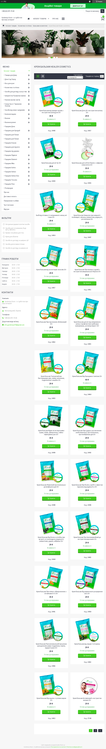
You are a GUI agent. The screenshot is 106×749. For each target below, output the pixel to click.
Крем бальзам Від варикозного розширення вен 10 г (87, 593)
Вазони (7, 118)
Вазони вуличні (10, 122)
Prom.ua (62, 745)
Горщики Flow (10, 184)
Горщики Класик (10, 143)
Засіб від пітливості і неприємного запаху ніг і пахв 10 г (51, 216)
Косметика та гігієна (25, 26)
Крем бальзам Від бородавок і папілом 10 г (87, 376)
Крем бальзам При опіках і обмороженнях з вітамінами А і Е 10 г (51, 593)
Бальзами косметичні (40, 26)
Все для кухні (9, 83)
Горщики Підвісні (11, 155)
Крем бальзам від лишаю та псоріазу (87, 644)
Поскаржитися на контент (58, 747)
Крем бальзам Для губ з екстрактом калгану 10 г (87, 111)
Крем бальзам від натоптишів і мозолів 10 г (51, 270)
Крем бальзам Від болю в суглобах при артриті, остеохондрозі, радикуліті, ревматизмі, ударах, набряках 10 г (51, 539)
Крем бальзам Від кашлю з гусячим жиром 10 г (51, 699)
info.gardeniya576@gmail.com (14, 325)
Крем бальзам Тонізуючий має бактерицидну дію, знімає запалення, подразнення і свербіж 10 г (51, 378)
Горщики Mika (9, 163)
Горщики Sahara (10, 172)
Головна (28, 18)
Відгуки (6, 209)
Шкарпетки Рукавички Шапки (15, 96)
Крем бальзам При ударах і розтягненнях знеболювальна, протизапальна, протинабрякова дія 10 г (87, 432)
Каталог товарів (39, 19)
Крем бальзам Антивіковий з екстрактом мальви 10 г (87, 699)
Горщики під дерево (12, 151)
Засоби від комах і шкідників (15, 110)
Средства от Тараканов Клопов (13, 105)
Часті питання (9, 205)
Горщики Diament (11, 159)
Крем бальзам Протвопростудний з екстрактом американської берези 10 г (87, 271)
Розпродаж (9, 188)
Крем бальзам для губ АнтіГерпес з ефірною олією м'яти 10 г (87, 164)
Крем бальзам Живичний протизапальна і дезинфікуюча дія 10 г (51, 486)
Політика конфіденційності (74, 747)
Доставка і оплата (10, 196)
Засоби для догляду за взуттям (16, 92)
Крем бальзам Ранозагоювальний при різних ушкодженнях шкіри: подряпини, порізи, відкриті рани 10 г (51, 646)
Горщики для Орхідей (12, 131)
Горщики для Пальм (12, 135)
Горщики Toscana (11, 180)
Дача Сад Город (10, 79)
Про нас (55, 19)
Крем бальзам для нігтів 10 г (51, 163)
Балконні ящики (10, 114)
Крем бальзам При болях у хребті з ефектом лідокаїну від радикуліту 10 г (87, 486)
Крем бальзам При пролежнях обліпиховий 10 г (51, 323)
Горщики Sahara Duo (12, 176)
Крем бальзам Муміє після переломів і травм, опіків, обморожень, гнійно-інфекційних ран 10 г (51, 432)
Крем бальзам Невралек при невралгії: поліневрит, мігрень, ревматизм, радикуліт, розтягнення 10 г (87, 217)
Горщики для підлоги (12, 147)
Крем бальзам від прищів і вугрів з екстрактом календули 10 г (51, 111)
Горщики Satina (10, 168)
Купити (52, 124)
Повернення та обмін (11, 201)
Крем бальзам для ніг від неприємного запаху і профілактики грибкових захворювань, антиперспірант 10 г (87, 324)
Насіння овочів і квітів (12, 100)
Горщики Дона (10, 126)
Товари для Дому (11, 75)
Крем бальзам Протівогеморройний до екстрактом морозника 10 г (87, 538)
